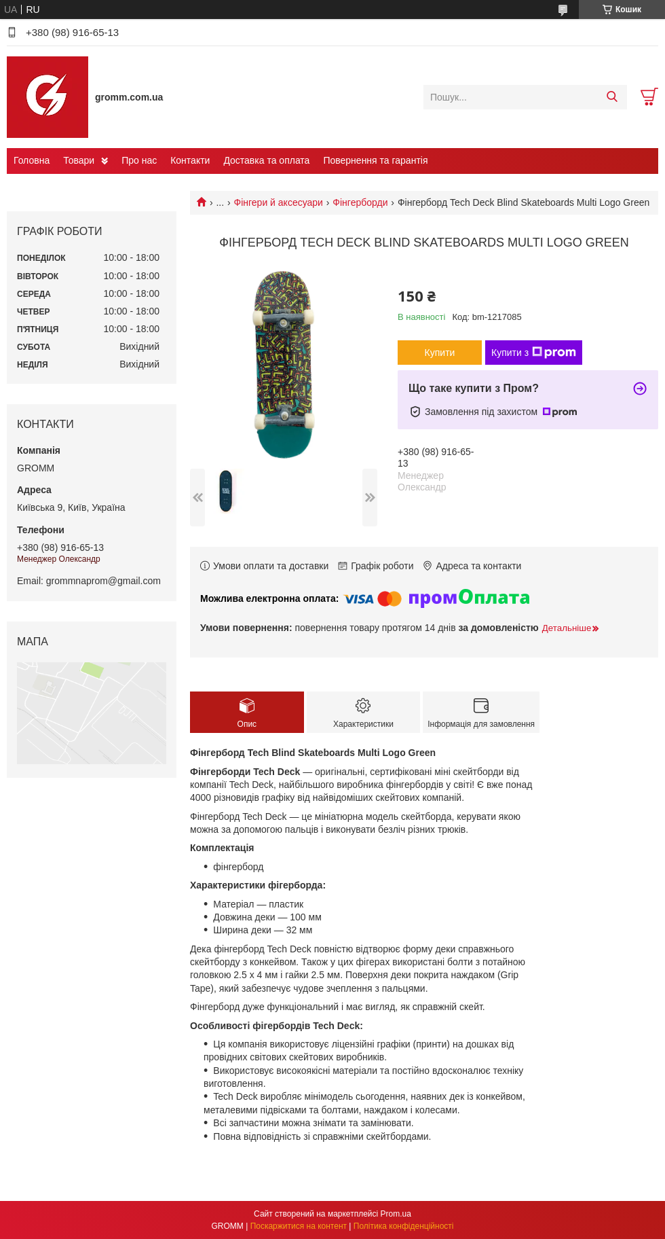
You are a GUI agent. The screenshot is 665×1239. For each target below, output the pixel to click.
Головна (32, 160)
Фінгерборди (359, 202)
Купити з (533, 352)
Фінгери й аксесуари (278, 202)
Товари (78, 160)
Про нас (139, 160)
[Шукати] (611, 97)
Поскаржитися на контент (298, 1226)
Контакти (190, 160)
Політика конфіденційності (404, 1226)
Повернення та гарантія (375, 160)
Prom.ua (396, 1214)
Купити (440, 352)
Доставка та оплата (266, 160)
